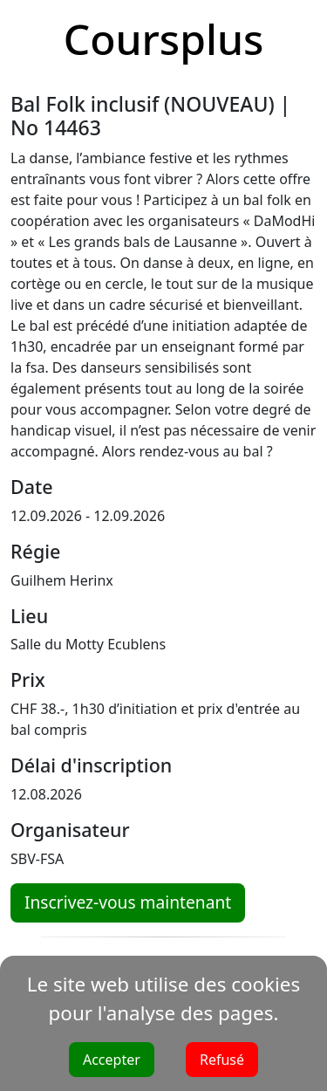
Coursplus (164, 38)
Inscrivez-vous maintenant (127, 902)
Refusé (222, 1059)
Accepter (111, 1059)
